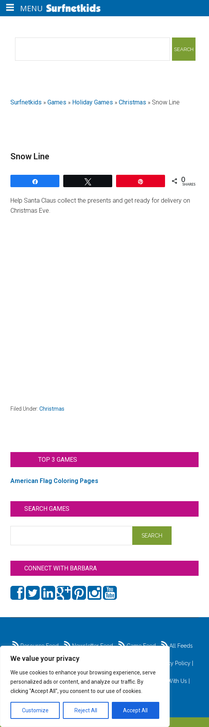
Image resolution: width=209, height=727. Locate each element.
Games (56, 102)
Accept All (135, 710)
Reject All (85, 710)
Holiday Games (92, 102)
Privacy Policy (173, 663)
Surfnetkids (26, 102)
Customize (35, 710)
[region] (85, 686)
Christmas (132, 102)
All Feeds (177, 646)
